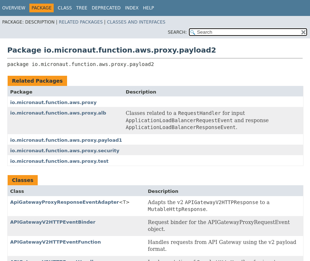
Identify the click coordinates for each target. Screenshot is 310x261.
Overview (13, 8)
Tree (81, 8)
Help (148, 8)
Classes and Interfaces (136, 22)
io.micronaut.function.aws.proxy (53, 102)
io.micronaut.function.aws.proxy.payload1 (66, 140)
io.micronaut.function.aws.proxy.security (64, 150)
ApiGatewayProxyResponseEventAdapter (64, 202)
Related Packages (81, 22)
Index (132, 8)
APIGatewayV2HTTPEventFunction (55, 242)
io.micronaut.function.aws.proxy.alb (58, 113)
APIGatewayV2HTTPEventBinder (52, 222)
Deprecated (106, 8)
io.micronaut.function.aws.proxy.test (59, 161)
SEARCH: (177, 32)
